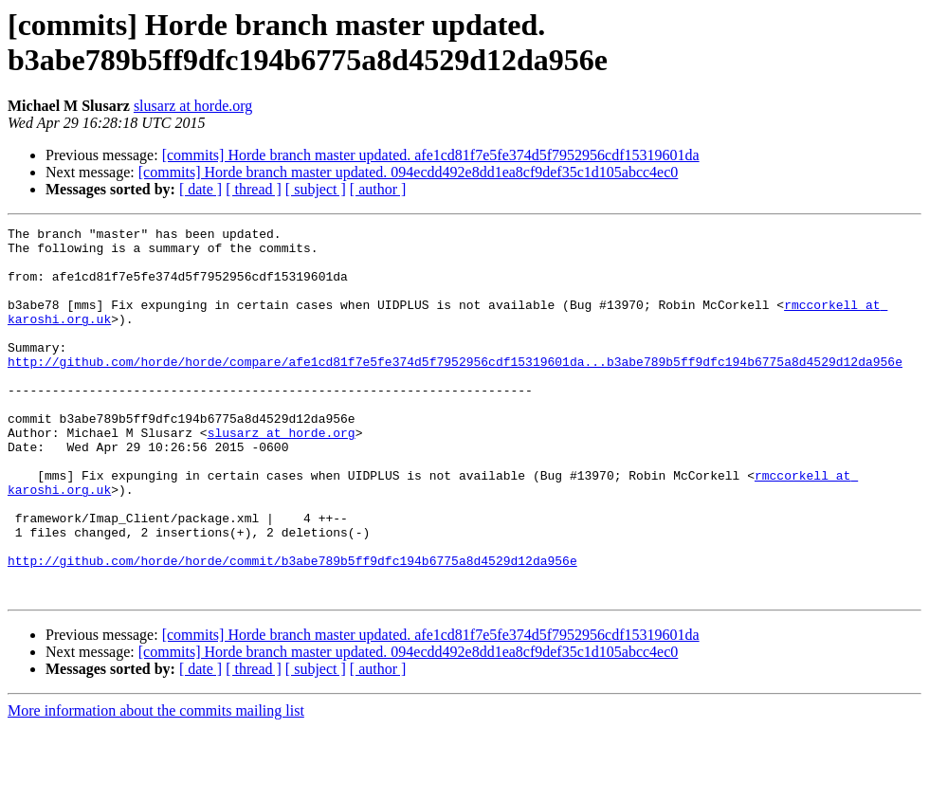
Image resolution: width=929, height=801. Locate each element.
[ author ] (378, 189)
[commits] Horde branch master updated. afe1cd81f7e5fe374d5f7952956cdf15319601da (431, 155)
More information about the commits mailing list (156, 784)
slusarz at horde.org (193, 106)
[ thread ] (254, 189)
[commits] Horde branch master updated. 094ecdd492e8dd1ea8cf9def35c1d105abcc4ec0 (408, 172)
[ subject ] (315, 189)
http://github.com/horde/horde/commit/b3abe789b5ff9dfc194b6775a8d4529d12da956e (292, 628)
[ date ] (200, 189)
